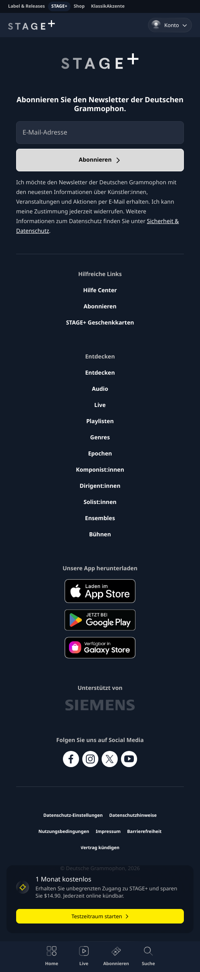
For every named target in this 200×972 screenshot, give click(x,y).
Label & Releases (26, 6)
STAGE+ (59, 6)
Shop (79, 6)
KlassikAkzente (108, 6)
